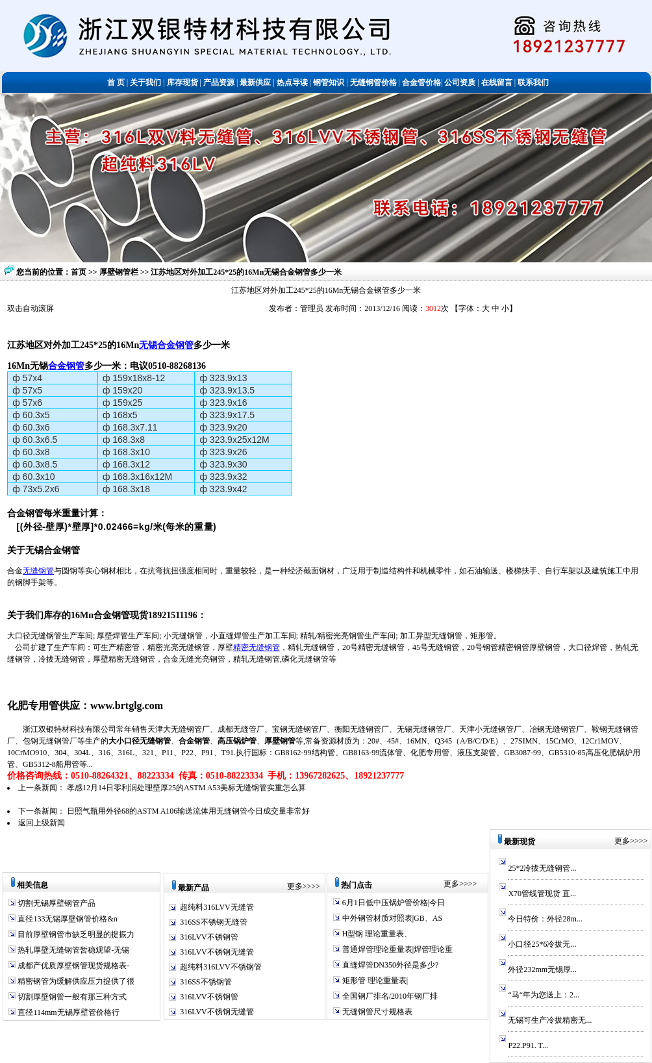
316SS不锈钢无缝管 (213, 922)
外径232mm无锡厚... (542, 969)
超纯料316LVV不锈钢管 (221, 966)
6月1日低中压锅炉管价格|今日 (392, 902)
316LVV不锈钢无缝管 (217, 952)
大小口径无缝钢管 (139, 740)
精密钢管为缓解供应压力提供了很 (75, 981)
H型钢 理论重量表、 (376, 933)
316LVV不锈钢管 (209, 937)
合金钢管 (66, 365)
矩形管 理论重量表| (374, 980)
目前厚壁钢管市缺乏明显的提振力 (75, 934)
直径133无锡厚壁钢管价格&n (66, 918)
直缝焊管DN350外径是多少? (389, 964)
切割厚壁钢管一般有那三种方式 (71, 996)
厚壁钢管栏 (119, 272)
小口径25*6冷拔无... (542, 944)
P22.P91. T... (528, 1045)
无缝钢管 (38, 570)
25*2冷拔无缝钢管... (542, 868)
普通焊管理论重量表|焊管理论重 (396, 949)
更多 (295, 886)
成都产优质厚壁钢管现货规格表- (72, 965)
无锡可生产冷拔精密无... (550, 1020)
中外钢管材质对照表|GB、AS (391, 918)
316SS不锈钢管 (205, 981)
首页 (78, 272)
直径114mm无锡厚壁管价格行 (67, 1012)
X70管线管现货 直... (542, 893)
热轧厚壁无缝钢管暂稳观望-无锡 (72, 950)
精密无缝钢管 (256, 647)
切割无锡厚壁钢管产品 (56, 903)
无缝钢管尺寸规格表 (376, 1011)
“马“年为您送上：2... (543, 994)
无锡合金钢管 (166, 345)
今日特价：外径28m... (545, 918)
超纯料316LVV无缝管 (217, 907)
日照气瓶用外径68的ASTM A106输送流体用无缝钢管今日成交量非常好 (188, 811)
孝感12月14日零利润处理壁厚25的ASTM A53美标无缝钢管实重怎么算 (186, 787)
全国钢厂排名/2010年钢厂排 (389, 996)
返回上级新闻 (41, 822)
